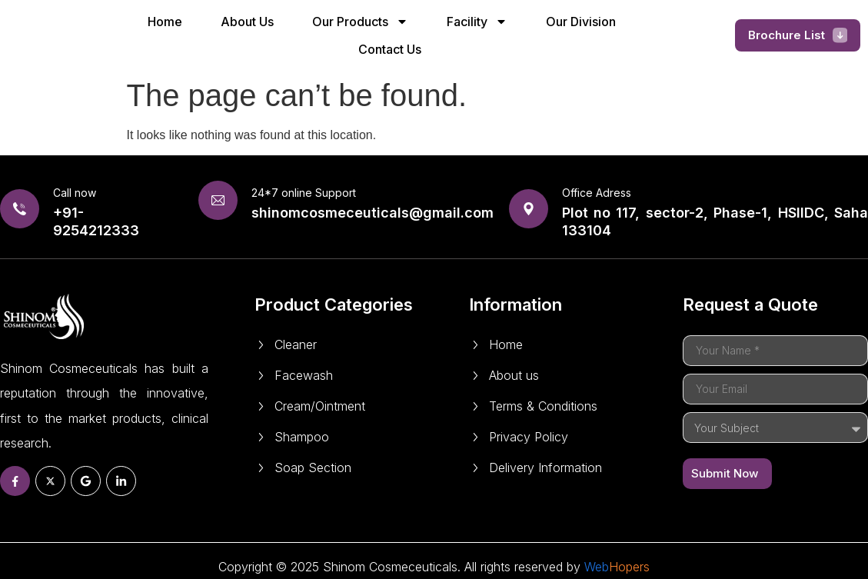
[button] (798, 35)
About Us (247, 21)
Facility (477, 21)
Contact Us (389, 49)
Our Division (581, 21)
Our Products (360, 21)
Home (165, 21)
